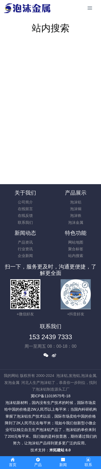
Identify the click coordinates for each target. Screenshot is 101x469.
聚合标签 (75, 249)
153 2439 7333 (50, 337)
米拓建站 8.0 (60, 450)
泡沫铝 (75, 202)
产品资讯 (25, 242)
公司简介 (25, 202)
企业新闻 (25, 256)
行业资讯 (25, 249)
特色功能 (75, 233)
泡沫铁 (75, 215)
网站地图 (75, 242)
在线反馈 (25, 215)
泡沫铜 (75, 209)
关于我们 (25, 193)
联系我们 (25, 222)
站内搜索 (75, 256)
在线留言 (25, 209)
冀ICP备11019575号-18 (51, 396)
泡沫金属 (75, 222)
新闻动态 (25, 233)
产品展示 (75, 193)
